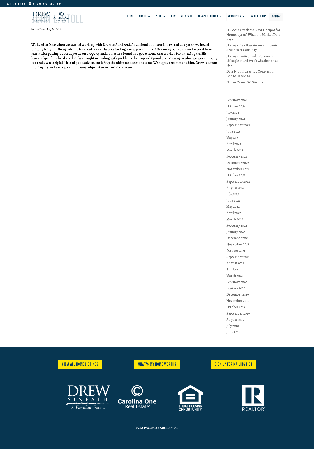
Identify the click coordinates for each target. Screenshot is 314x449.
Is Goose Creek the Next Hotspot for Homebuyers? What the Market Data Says (253, 35)
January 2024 (235, 118)
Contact (277, 16)
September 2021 (238, 257)
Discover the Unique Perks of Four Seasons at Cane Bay (252, 47)
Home (130, 16)
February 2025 (236, 100)
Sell (159, 16)
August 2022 (235, 187)
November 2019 (237, 300)
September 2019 (238, 313)
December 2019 (237, 294)
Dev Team (39, 29)
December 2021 (237, 238)
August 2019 (235, 319)
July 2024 (232, 112)
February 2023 (236, 156)
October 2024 (236, 106)
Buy (173, 16)
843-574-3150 (17, 3)
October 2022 (236, 175)
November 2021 (237, 244)
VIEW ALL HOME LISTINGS (80, 364)
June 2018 (233, 332)
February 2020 (236, 282)
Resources (234, 16)
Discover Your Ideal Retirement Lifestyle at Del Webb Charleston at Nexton (252, 61)
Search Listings (208, 16)
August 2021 (235, 263)
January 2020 (236, 288)
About (143, 16)
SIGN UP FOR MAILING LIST (234, 364)
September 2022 (238, 181)
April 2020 (233, 269)
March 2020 (235, 275)
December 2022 (237, 162)
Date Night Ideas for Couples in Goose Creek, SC (249, 73)
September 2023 (238, 125)
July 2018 (232, 325)
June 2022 (233, 200)
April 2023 (233, 143)
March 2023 (234, 150)
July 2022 (232, 194)
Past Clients (259, 16)
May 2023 (233, 137)
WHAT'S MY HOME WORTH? (157, 364)
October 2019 (236, 307)
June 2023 (233, 131)
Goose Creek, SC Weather (245, 82)
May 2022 (233, 206)
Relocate (186, 16)
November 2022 (237, 169)
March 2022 (234, 219)
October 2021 (235, 250)
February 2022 (236, 225)
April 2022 (233, 213)
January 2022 (235, 232)
